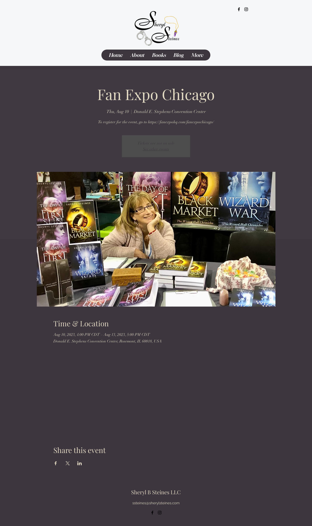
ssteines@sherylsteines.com (156, 503)
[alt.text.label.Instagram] (246, 9)
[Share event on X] (67, 463)
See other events (156, 149)
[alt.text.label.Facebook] (238, 9)
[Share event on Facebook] (55, 463)
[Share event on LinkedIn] (79, 463)
